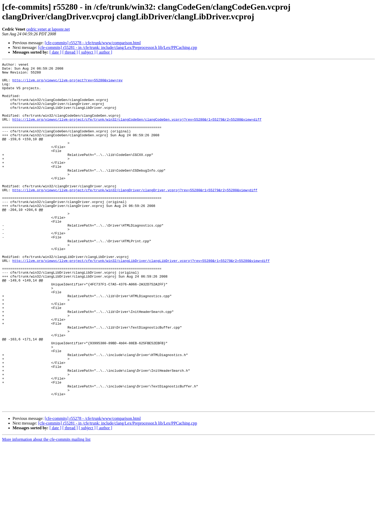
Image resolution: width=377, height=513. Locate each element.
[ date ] (55, 52)
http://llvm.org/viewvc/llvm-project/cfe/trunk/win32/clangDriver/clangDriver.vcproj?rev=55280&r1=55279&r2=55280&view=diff (134, 215)
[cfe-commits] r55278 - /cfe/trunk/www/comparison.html (93, 43)
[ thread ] (70, 52)
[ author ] (104, 52)
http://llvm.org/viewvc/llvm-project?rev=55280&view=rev (67, 84)
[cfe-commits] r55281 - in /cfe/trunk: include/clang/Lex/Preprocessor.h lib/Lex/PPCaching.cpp (117, 47)
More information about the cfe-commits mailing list (46, 508)
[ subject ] (87, 52)
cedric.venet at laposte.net (48, 29)
